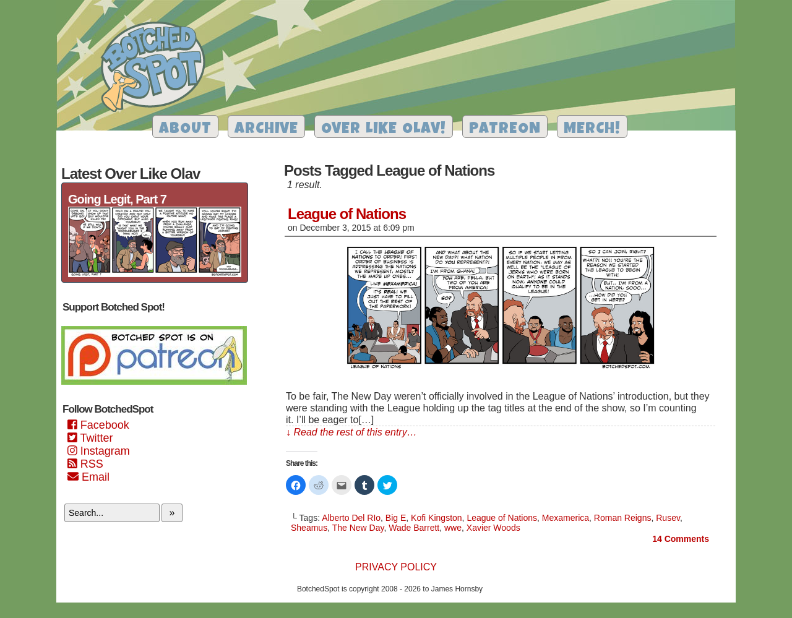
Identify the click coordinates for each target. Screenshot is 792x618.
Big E (395, 518)
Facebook (98, 425)
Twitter (90, 438)
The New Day (358, 528)
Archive (266, 129)
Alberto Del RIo (351, 518)
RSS (85, 464)
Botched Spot (157, 68)
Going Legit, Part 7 (117, 199)
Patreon (505, 129)
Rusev (668, 518)
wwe (453, 528)
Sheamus (309, 528)
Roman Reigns (623, 518)
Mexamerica (565, 518)
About (185, 129)
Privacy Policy (396, 567)
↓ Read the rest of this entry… (351, 432)
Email (88, 477)
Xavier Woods (493, 528)
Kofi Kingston (436, 518)
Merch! (592, 129)
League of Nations (347, 213)
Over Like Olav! (383, 129)
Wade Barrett (414, 528)
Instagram (98, 451)
